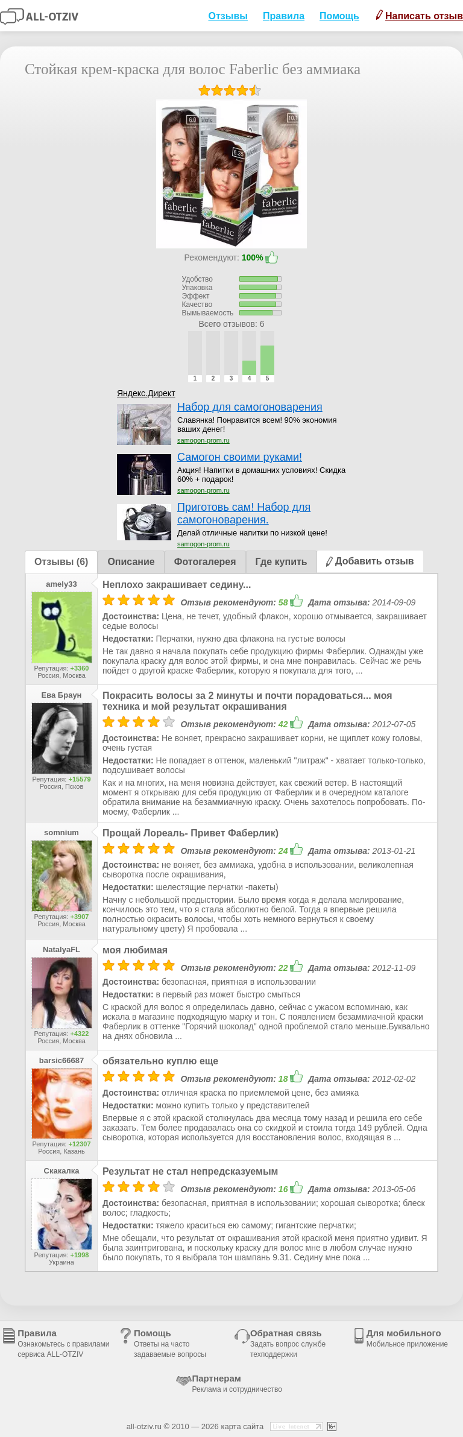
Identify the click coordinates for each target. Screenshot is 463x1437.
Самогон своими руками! (239, 457)
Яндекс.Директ (146, 393)
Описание (130, 562)
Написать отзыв (419, 15)
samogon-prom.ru (203, 440)
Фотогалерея (205, 562)
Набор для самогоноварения (250, 407)
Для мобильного (407, 1338)
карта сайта (242, 1426)
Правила (283, 16)
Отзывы (228, 16)
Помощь (339, 16)
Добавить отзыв (370, 561)
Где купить (281, 562)
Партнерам (237, 1383)
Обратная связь (288, 1343)
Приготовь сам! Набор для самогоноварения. (243, 513)
